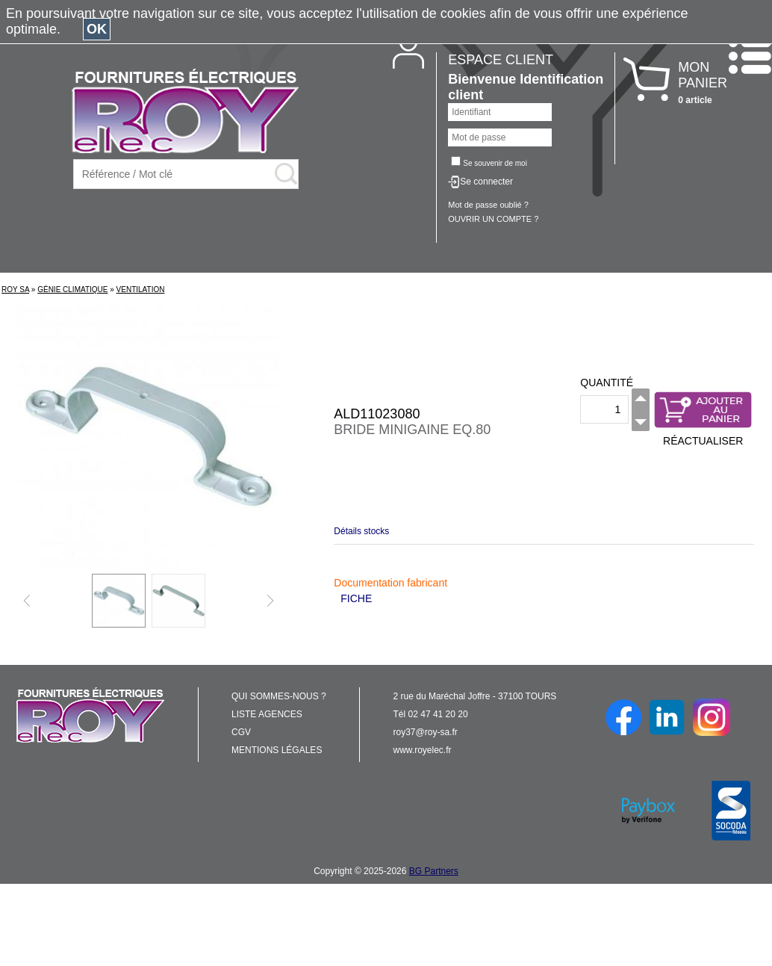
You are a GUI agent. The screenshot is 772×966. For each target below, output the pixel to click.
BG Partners (433, 871)
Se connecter (486, 181)
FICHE (356, 598)
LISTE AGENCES (266, 714)
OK (97, 29)
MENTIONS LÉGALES (276, 750)
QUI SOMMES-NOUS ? (278, 696)
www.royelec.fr (422, 750)
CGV (241, 732)
